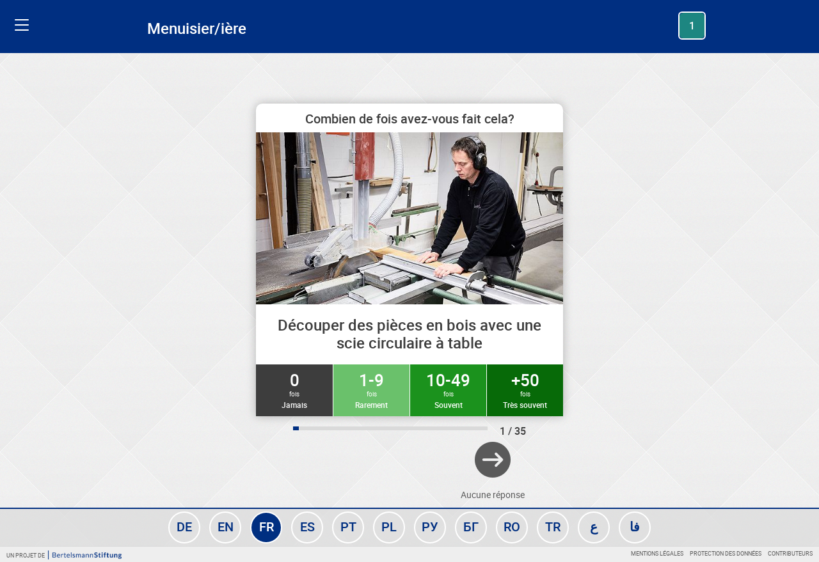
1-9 (371, 389)
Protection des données (725, 553)
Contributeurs (790, 553)
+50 (525, 389)
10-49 (448, 389)
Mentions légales (657, 553)
